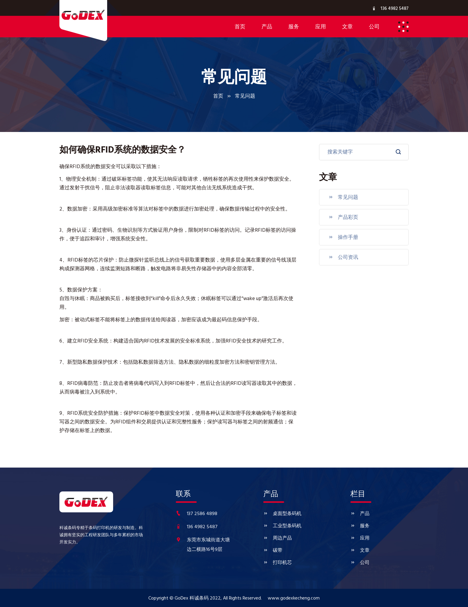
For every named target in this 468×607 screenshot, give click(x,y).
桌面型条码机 (282, 514)
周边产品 (277, 538)
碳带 (272, 551)
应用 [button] (320, 27)
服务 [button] (293, 27)
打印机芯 (277, 563)
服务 (360, 526)
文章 (360, 551)
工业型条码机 (282, 526)
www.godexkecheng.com (294, 598)
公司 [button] (374, 27)
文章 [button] (347, 27)
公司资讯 (343, 257)
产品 (360, 514)
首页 (240, 27)
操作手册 (343, 237)
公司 (360, 563)
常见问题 (343, 197)
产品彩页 (343, 217)
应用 (360, 538)
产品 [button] (266, 27)
